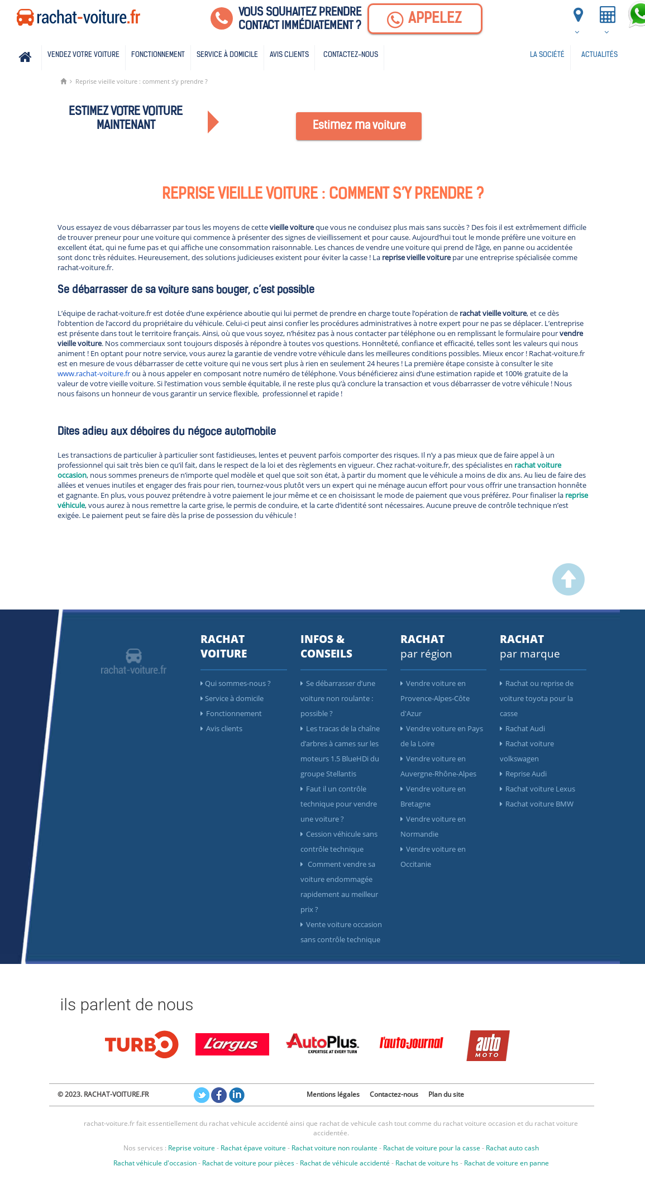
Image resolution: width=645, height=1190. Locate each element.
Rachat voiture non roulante (335, 1148)
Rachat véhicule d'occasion (155, 1163)
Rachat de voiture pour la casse (431, 1148)
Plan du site (446, 1094)
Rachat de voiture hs (426, 1163)
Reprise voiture (191, 1148)
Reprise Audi (523, 774)
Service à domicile (227, 55)
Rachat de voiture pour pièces (248, 1163)
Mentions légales (333, 1094)
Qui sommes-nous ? (235, 683)
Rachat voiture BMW (537, 804)
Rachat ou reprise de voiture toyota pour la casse (537, 698)
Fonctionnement (158, 55)
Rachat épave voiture (253, 1148)
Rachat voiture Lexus (537, 789)
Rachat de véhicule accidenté (345, 1163)
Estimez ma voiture (359, 126)
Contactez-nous (350, 55)
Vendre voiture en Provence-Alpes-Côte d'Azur (435, 698)
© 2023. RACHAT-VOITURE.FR (103, 1094)
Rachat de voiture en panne (506, 1163)
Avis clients (289, 55)
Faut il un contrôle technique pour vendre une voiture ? (338, 804)
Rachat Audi (522, 728)
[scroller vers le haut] (568, 592)
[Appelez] (424, 18)
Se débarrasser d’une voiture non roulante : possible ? (337, 698)
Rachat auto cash (512, 1148)
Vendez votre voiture (83, 55)
